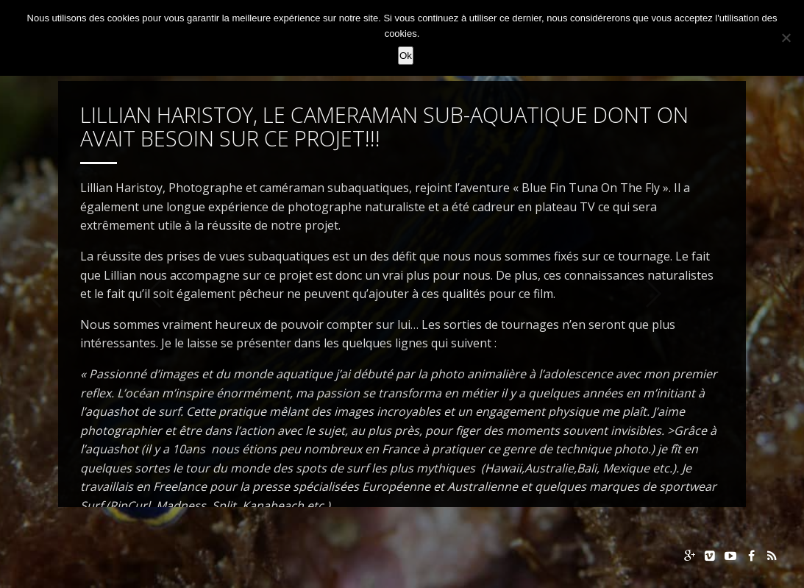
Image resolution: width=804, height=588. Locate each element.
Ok (405, 55)
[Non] (785, 37)
